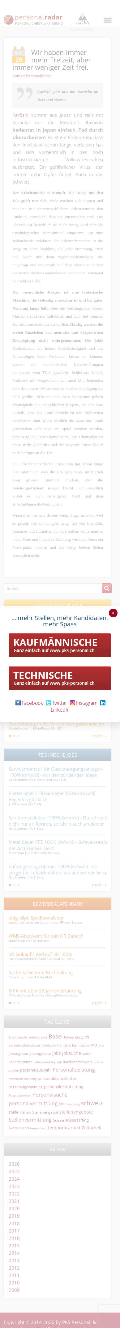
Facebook (29, 703)
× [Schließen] (113, 613)
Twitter (56, 703)
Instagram (83, 703)
